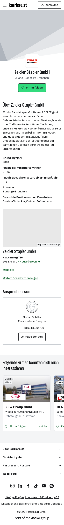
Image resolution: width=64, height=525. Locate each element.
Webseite (8, 269)
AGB (56, 497)
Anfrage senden (32, 336)
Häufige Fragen (14, 497)
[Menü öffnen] (5, 5)
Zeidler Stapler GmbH (32, 72)
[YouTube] (44, 484)
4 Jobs (43, 426)
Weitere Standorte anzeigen (20, 278)
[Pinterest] (51, 484)
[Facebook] (28, 484)
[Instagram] (12, 484)
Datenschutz (9, 503)
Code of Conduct (51, 503)
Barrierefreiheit (29, 503)
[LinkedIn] (20, 484)
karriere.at (32, 511)
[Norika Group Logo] (32, 519)
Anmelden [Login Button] (49, 5)
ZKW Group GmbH (19, 407)
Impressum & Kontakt (39, 497)
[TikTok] (36, 484)
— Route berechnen (29, 261)
